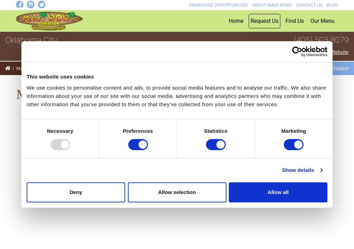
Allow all (278, 192)
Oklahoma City (31, 40)
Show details (298, 170)
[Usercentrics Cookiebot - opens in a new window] (297, 51)
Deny (75, 192)
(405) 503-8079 (321, 40)
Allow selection (177, 192)
